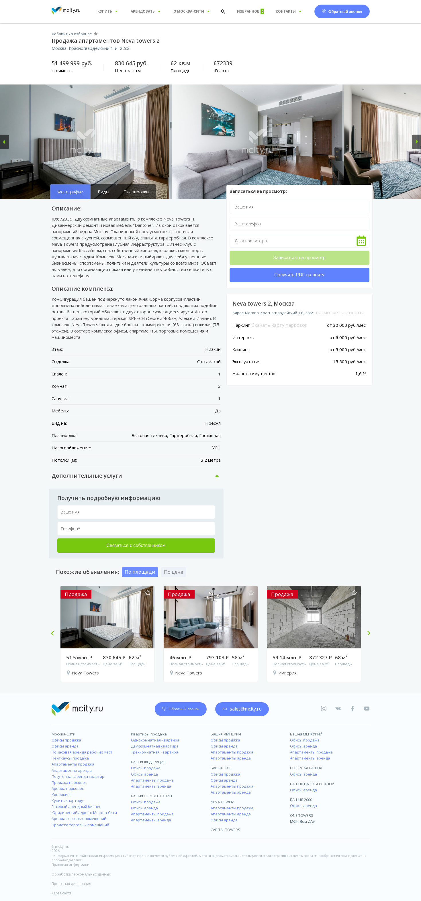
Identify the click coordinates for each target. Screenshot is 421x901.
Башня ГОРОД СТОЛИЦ (151, 795)
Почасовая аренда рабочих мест (82, 752)
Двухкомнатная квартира (155, 746)
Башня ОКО (221, 767)
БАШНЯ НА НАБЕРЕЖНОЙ (312, 783)
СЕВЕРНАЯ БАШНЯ (306, 767)
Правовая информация (71, 864)
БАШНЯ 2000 (301, 799)
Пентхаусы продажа (70, 758)
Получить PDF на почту (299, 274)
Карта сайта (62, 893)
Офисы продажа (66, 740)
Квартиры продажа (149, 734)
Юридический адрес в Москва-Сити (84, 812)
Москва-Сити (63, 734)
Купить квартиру (67, 800)
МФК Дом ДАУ (302, 821)
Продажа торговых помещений (80, 824)
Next (366, 634)
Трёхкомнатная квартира (154, 752)
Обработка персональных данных (81, 874)
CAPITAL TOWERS (225, 829)
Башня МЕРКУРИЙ (306, 734)
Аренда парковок (68, 788)
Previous (55, 634)
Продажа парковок (69, 782)
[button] (4, 142)
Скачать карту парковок (280, 325)
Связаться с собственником (136, 545)
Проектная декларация (71, 883)
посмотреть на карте (340, 312)
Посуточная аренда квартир (78, 776)
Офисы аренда (65, 746)
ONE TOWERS (301, 815)
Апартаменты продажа (73, 764)
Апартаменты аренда (72, 770)
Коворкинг (61, 794)
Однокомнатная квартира (155, 740)
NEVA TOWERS (223, 801)
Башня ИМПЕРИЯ (226, 734)
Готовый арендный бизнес (76, 806)
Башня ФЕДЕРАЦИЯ (148, 761)
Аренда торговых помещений (79, 818)
